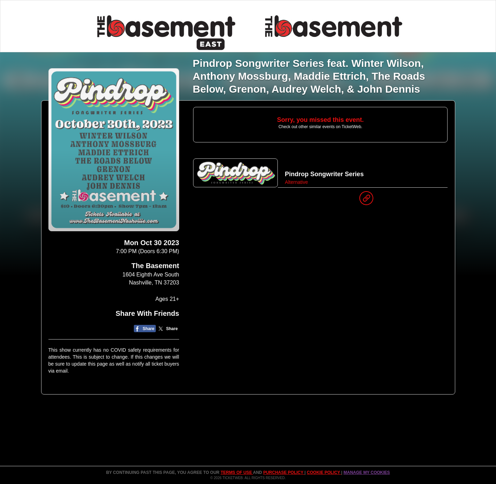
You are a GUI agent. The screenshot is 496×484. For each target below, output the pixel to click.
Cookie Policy (324, 472)
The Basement (155, 266)
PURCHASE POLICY (283, 472)
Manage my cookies (366, 472)
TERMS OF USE (237, 472)
